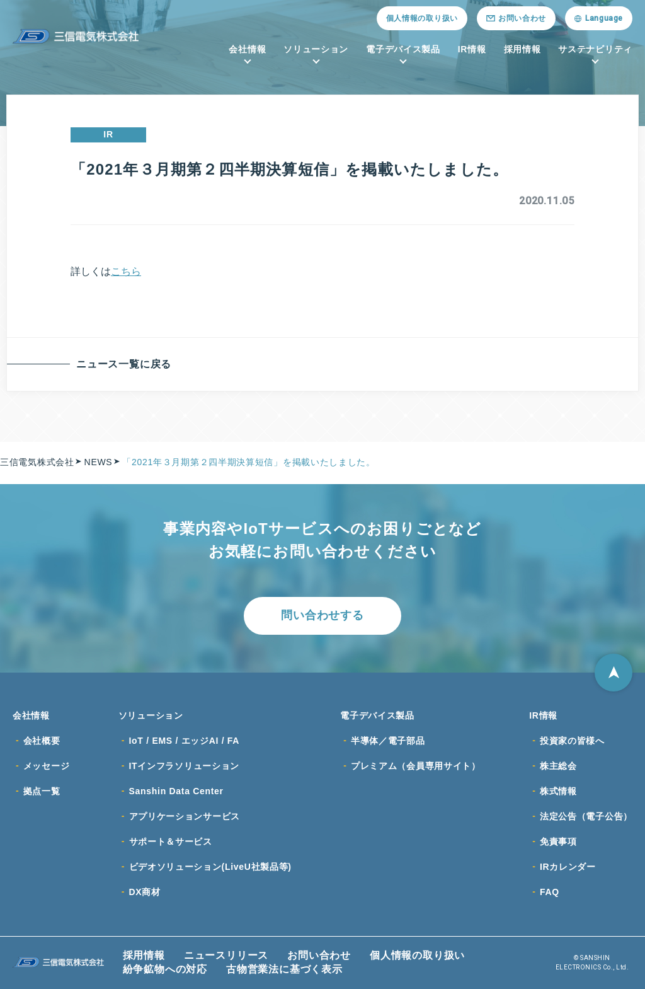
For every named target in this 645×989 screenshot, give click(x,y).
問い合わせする (322, 615)
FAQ (549, 892)
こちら (126, 271)
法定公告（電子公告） (586, 816)
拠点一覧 (41, 791)
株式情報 (558, 791)
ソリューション (315, 49)
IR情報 (472, 49)
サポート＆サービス (170, 841)
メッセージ (46, 766)
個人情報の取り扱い (422, 18)
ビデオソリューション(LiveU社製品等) (210, 867)
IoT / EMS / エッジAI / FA (184, 741)
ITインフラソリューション (184, 766)
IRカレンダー (568, 867)
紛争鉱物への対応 (165, 969)
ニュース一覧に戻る (123, 364)
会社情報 (247, 49)
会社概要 (41, 741)
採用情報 (522, 49)
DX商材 (145, 892)
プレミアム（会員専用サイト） (416, 766)
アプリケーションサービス (184, 816)
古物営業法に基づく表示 (284, 969)
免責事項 (558, 841)
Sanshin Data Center (176, 791)
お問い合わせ (319, 955)
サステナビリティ (595, 49)
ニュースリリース (226, 955)
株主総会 (558, 766)
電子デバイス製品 (403, 49)
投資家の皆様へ (572, 741)
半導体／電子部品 (388, 741)
